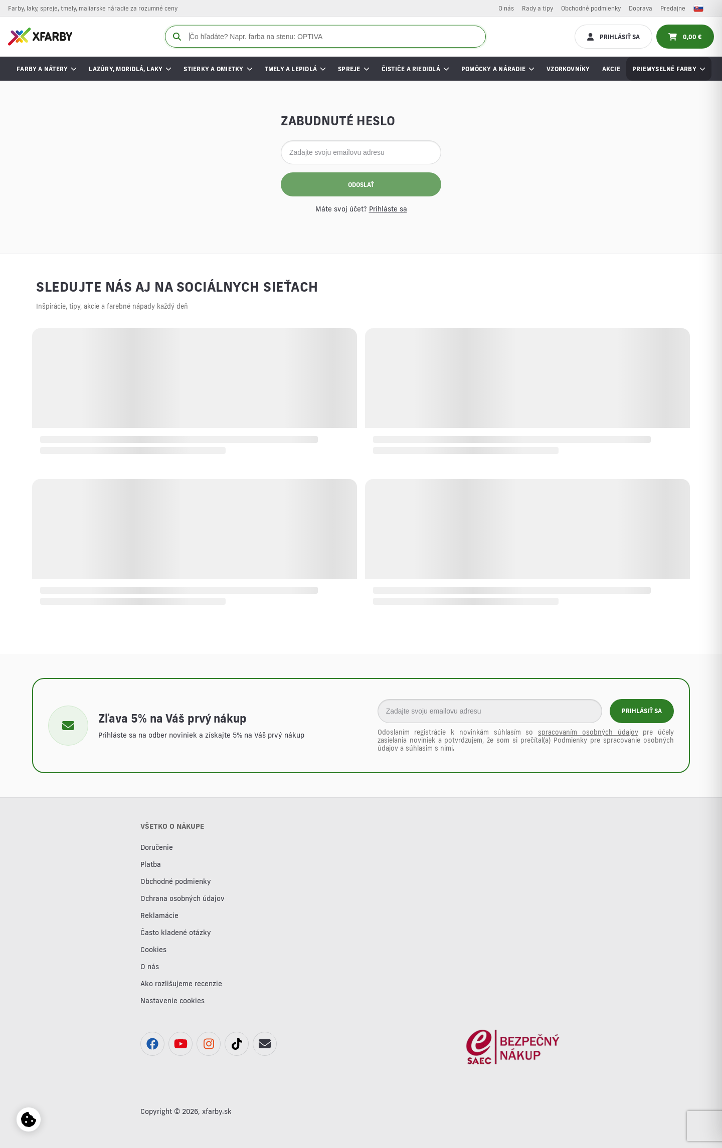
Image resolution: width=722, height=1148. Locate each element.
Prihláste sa (388, 208)
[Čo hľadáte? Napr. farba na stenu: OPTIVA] (325, 37)
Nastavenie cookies (172, 1000)
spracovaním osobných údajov (588, 732)
